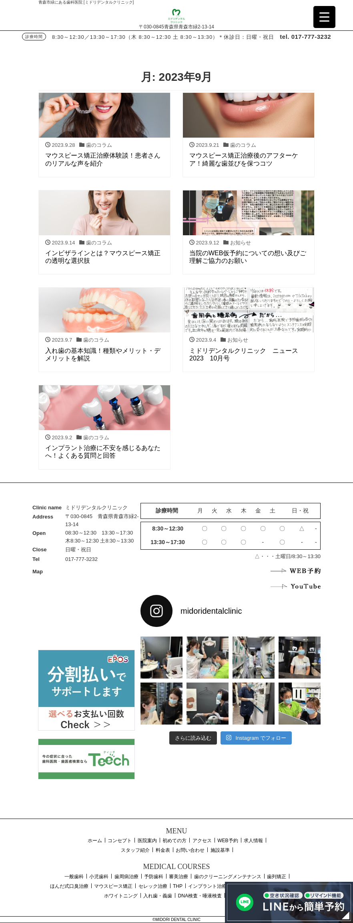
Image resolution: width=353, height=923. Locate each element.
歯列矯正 (276, 876)
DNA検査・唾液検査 (200, 896)
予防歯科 (153, 876)
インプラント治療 (207, 886)
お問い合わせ (190, 850)
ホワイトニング (121, 896)
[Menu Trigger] (324, 17)
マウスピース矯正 (113, 886)
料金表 (163, 850)
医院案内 (147, 840)
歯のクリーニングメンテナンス (227, 876)
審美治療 (178, 876)
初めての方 (174, 840)
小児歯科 (98, 876)
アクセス (202, 840)
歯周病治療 (126, 876)
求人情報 (253, 840)
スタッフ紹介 (135, 850)
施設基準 (220, 850)
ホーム (95, 840)
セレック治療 (152, 886)
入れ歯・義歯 (157, 896)
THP (178, 886)
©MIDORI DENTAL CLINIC (176, 919)
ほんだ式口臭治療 (69, 886)
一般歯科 (74, 876)
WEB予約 (227, 840)
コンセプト (120, 840)
